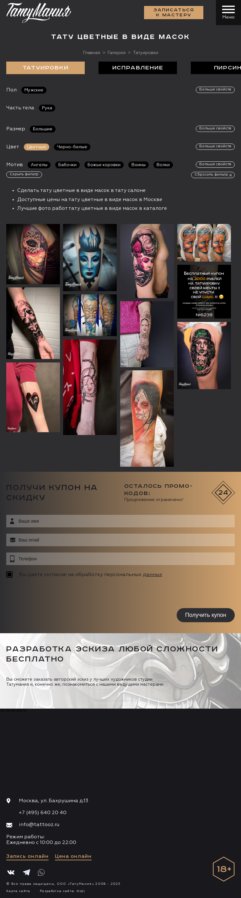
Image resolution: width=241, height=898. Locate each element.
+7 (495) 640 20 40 (43, 812)
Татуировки (46, 68)
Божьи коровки (104, 165)
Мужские (33, 90)
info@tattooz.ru (39, 824)
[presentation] (46, 594)
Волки (163, 165)
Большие (42, 129)
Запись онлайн (27, 856)
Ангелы (39, 165)
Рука (47, 108)
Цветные (36, 147)
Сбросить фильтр (211, 175)
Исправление (137, 68)
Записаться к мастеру (173, 13)
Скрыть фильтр (24, 174)
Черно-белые (72, 147)
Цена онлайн (73, 856)
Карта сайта (18, 891)
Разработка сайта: (62, 891)
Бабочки (67, 165)
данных (152, 574)
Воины (138, 165)
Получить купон (205, 615)
